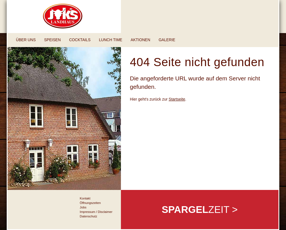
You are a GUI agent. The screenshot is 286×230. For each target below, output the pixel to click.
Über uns (26, 40)
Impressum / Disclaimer (96, 211)
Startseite (177, 99)
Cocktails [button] (79, 40)
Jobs (83, 207)
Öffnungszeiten (90, 203)
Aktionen (140, 40)
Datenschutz (88, 216)
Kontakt (85, 198)
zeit (200, 209)
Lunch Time (110, 40)
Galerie (167, 40)
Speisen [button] (52, 40)
